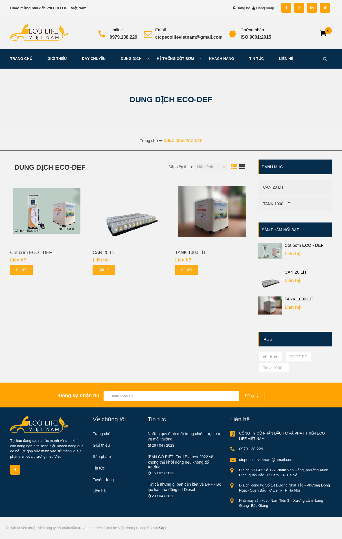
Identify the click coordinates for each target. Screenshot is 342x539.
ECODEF (298, 356)
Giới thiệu (101, 445)
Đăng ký (243, 8)
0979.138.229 (123, 37)
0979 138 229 (251, 449)
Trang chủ (102, 433)
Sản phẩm (102, 456)
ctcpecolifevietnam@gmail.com (189, 37)
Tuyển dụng (103, 479)
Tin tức (99, 468)
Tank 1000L (274, 367)
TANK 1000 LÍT (190, 252)
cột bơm (271, 356)
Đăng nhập (265, 8)
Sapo (163, 528)
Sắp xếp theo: (180, 167)
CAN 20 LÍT (104, 252)
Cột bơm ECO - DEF (31, 252)
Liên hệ (99, 491)
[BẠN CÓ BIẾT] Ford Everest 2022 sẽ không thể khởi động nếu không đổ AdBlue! (181, 462)
